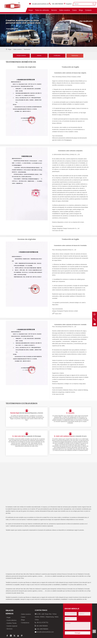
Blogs (81, 10)
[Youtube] (18, 624)
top (94, 631)
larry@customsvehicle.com (40, 4)
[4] (27, 353)
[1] (27, 102)
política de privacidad (12, 635)
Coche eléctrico (11, 609)
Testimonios (75, 55)
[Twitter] (14, 624)
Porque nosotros (21, 55)
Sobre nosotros (64, 10)
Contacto (88, 10)
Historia (39, 55)
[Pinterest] (21, 624)
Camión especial (12, 615)
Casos (74, 10)
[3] (27, 274)
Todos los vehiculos (42, 10)
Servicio (54, 10)
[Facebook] (7, 624)
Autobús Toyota (11, 612)
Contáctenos (25, 611)
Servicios (9, 617)
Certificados (57, 55)
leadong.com (33, 635)
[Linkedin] (10, 624)
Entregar (77, 621)
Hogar (31, 10)
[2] (27, 183)
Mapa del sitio (18, 633)
